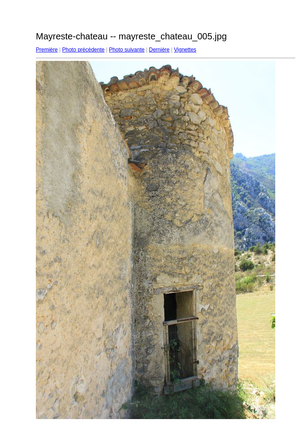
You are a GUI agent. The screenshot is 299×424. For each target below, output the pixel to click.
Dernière (159, 50)
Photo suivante (126, 50)
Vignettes (185, 50)
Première (47, 50)
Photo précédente (83, 50)
